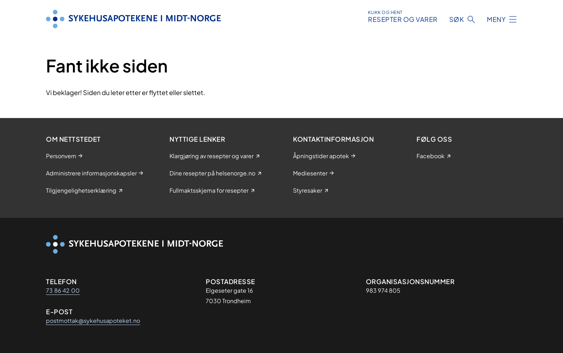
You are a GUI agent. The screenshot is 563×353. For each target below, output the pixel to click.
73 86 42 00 (63, 290)
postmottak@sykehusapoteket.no (93, 320)
